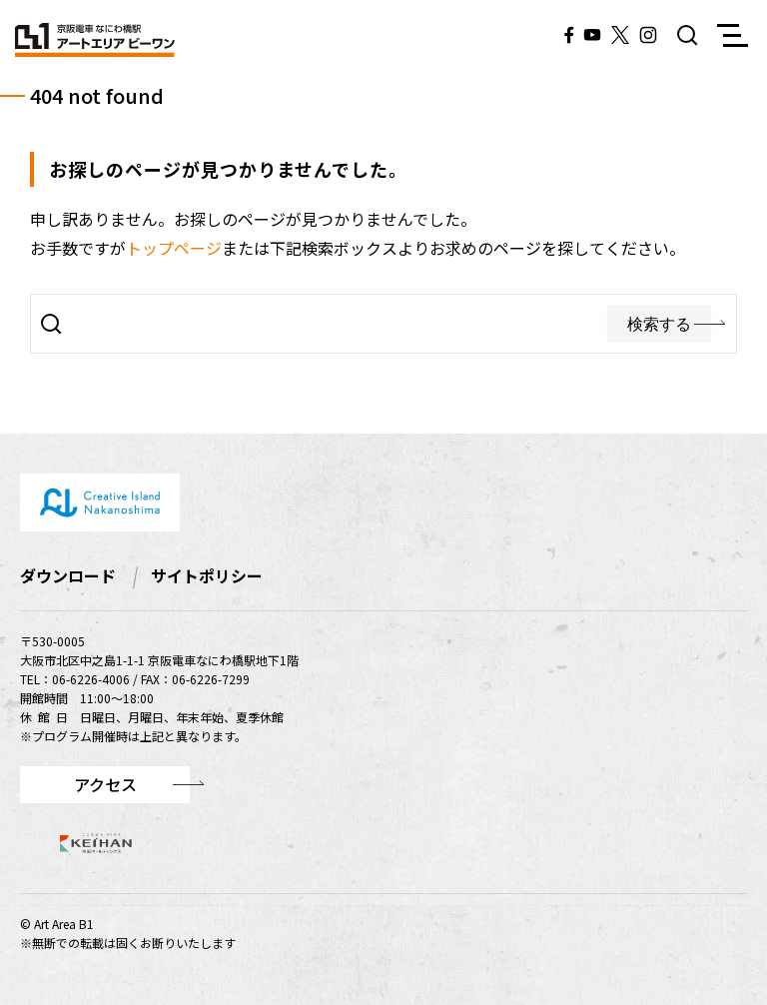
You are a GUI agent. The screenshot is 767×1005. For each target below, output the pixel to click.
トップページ (174, 248)
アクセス (105, 784)
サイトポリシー (207, 575)
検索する (659, 324)
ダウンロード (68, 575)
